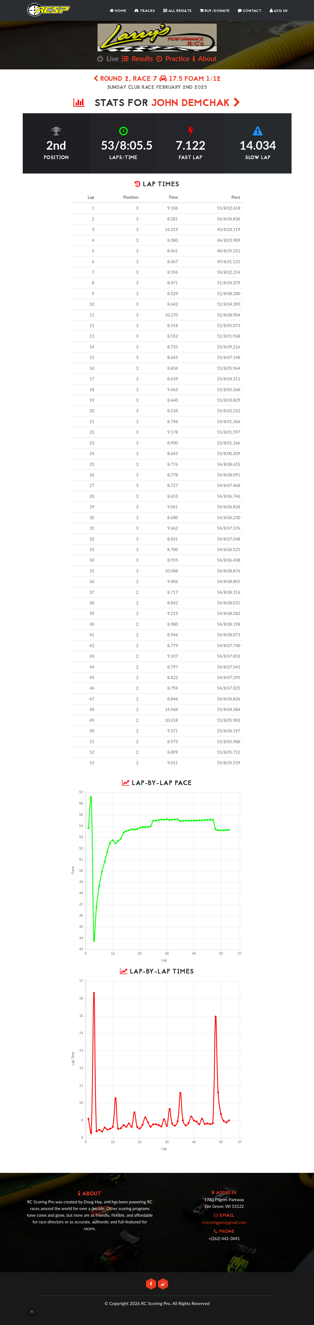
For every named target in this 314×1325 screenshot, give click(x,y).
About (204, 58)
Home (118, 11)
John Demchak (196, 103)
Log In (278, 11)
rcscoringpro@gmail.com (224, 1222)
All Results (177, 11)
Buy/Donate (214, 11)
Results (137, 58)
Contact (249, 11)
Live (107, 58)
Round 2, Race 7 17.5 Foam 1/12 (157, 79)
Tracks (144, 11)
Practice (173, 58)
